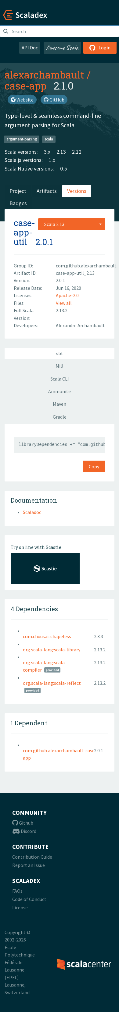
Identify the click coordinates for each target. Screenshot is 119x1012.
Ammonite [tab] (59, 391)
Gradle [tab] (60, 417)
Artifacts (47, 190)
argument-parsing (21, 139)
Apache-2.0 (67, 295)
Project (17, 190)
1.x (52, 159)
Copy (94, 466)
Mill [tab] (59, 366)
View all (64, 303)
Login (99, 47)
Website (22, 100)
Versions (76, 190)
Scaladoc (32, 512)
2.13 (61, 151)
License (20, 907)
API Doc (30, 47)
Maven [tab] (59, 404)
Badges (18, 203)
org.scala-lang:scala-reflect (52, 683)
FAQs (17, 891)
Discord (24, 831)
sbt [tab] (59, 353)
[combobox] (71, 224)
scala (49, 139)
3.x (47, 151)
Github (22, 823)
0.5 (63, 168)
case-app (25, 85)
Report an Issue (28, 865)
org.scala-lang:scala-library (51, 649)
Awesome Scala (62, 48)
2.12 (76, 151)
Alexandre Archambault (80, 325)
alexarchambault (44, 74)
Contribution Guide (32, 857)
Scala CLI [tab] (59, 379)
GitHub (54, 100)
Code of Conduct (29, 899)
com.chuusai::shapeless (47, 636)
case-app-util (24, 232)
